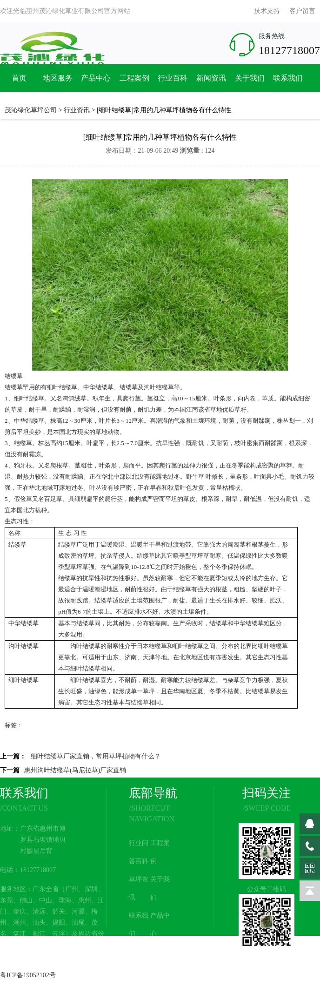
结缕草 (14, 375)
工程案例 (134, 78)
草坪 (88, 555)
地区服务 (58, 78)
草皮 (17, 409)
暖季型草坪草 (191, 555)
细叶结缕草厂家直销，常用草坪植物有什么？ (96, 756)
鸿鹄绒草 (74, 398)
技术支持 (267, 10)
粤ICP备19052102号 (28, 975)
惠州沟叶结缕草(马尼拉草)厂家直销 (75, 770)
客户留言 (302, 10)
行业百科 (172, 78)
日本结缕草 (152, 646)
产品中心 (96, 78)
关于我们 (250, 78)
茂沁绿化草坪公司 (31, 110)
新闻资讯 (211, 78)
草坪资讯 (138, 888)
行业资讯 (77, 110)
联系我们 (288, 78)
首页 (19, 78)
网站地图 (160, 961)
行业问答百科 (138, 852)
